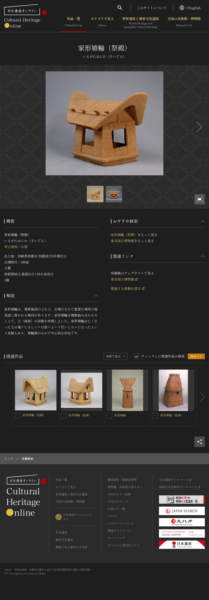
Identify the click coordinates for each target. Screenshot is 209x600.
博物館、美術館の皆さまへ (125, 487)
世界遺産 (61, 532)
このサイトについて (152, 7)
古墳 (24, 246)
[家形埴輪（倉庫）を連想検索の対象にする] (63, 415)
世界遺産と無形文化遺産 (140, 22)
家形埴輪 (120, 415)
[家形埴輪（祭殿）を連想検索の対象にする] (17, 415)
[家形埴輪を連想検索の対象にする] (109, 415)
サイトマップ (116, 538)
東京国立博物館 (122, 240)
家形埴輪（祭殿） (124, 234)
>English (190, 7)
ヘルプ (112, 516)
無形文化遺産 (64, 540)
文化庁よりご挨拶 (119, 494)
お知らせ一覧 (116, 509)
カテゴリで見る (102, 22)
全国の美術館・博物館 (184, 22)
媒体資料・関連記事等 (122, 480)
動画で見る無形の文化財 (71, 547)
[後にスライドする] (198, 127)
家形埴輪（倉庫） (80, 415)
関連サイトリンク (119, 530)
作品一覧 (73, 22)
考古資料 (11, 246)
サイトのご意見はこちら (124, 545)
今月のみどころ (118, 501)
